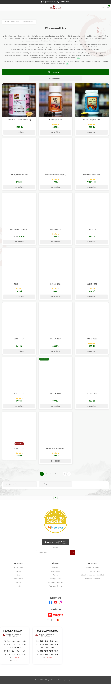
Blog (18, 575)
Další (65, 474)
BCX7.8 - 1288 (19, 394)
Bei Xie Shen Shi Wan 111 (55, 448)
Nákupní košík (55, 579)
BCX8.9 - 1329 (92, 394)
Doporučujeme (44, 359)
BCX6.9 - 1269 (92, 339)
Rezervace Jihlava (55, 586)
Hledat (18, 571)
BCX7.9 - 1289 (55, 394)
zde (78, 58)
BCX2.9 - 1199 (19, 284)
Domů (7, 22)
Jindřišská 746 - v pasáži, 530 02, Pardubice (45, 635)
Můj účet (55, 568)
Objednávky (55, 571)
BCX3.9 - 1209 (55, 284)
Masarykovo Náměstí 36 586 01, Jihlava (12, 635)
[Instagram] (60, 602)
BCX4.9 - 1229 (92, 284)
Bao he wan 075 (55, 229)
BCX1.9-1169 (91, 229)
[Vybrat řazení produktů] (55, 78)
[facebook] (50, 602)
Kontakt (18, 582)
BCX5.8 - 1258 (19, 339)
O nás (18, 586)
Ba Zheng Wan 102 (55, 120)
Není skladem (19, 443)
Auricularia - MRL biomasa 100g (19, 120)
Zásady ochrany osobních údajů (92, 575)
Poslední (69, 474)
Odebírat (72, 552)
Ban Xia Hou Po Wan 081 (19, 229)
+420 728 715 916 (63, 2)
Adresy (55, 575)
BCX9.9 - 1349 (19, 448)
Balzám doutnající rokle (91, 175)
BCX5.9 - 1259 (55, 339)
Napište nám (18, 568)
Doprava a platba (92, 568)
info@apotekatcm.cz (48, 2)
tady (67, 64)
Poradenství (18, 579)
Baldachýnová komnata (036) (55, 175)
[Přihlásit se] (53, 552)
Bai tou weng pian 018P (91, 120)
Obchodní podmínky (92, 579)
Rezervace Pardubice (55, 582)
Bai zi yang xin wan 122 (19, 175)
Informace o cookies (92, 571)
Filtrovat (55, 72)
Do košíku (19, 132)
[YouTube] (55, 602)
